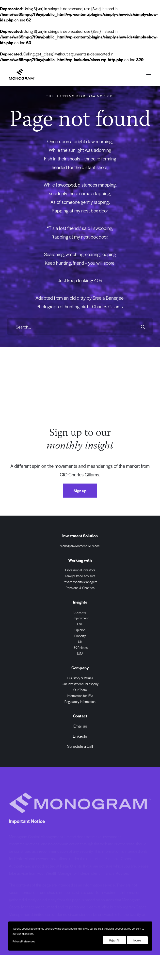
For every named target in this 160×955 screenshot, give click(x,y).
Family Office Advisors (80, 575)
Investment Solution (80, 535)
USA (80, 653)
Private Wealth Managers (80, 581)
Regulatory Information (80, 701)
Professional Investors (80, 570)
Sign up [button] (80, 490)
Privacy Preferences (24, 941)
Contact (80, 716)
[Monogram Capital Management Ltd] (22, 74)
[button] (148, 74)
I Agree (137, 940)
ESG (80, 624)
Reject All (114, 940)
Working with (80, 560)
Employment (80, 618)
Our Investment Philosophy (80, 683)
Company (80, 668)
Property (80, 635)
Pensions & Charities (80, 587)
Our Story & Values (80, 678)
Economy (80, 612)
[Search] (80, 327)
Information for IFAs (80, 695)
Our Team (80, 689)
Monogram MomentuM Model (80, 545)
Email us (80, 726)
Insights (80, 602)
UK (80, 641)
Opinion (80, 629)
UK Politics (80, 647)
